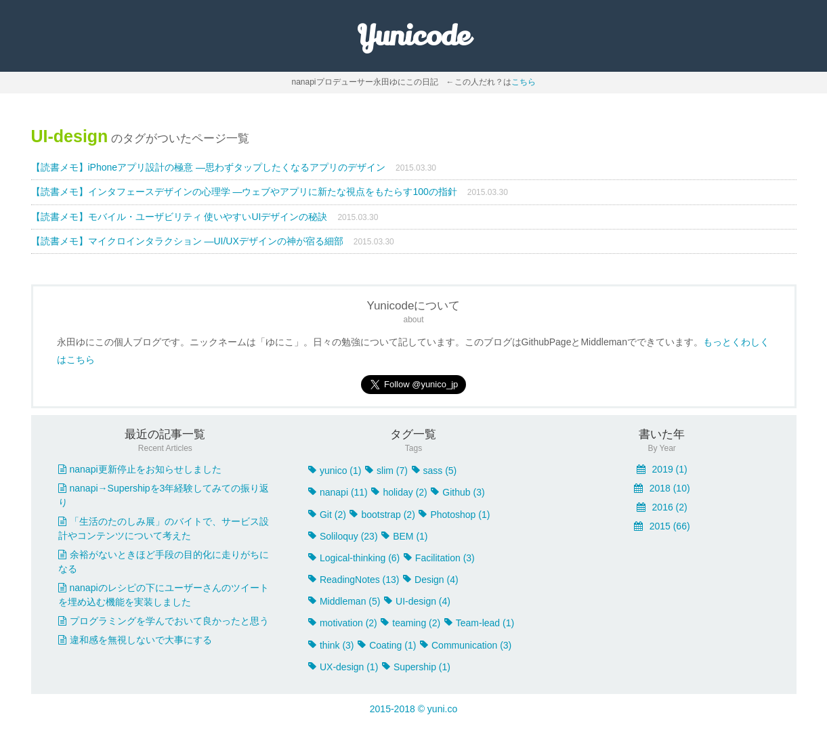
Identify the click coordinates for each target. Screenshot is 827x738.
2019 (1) (662, 469)
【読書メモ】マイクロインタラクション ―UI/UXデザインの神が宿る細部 (187, 241)
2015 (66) (662, 526)
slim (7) (386, 470)
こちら (523, 82)
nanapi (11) (338, 492)
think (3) (331, 645)
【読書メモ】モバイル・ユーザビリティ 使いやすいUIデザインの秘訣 (179, 216)
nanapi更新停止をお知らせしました (139, 469)
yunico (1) (334, 470)
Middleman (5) (344, 601)
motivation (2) (342, 622)
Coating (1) (387, 645)
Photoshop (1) (454, 514)
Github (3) (457, 492)
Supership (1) (416, 666)
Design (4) (431, 579)
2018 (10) (662, 488)
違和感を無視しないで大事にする (135, 639)
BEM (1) (404, 536)
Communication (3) (465, 645)
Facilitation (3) (439, 557)
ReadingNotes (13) (354, 579)
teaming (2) (410, 622)
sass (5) (434, 470)
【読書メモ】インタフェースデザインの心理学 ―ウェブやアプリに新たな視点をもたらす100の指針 (244, 191)
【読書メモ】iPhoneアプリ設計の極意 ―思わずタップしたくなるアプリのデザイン (208, 167)
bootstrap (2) (382, 514)
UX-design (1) (343, 666)
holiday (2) (399, 492)
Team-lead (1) (479, 622)
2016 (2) (662, 507)
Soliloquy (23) (343, 536)
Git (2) (327, 514)
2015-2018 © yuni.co (413, 708)
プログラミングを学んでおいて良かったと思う (163, 620)
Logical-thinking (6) (354, 557)
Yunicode (413, 36)
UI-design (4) (417, 601)
